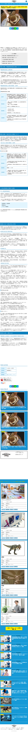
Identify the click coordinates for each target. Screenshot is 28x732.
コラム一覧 (18, 727)
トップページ (3, 727)
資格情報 (7, 509)
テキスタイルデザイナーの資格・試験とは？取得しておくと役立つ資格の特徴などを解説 (19, 683)
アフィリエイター (5, 614)
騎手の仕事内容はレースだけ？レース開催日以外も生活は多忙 (19, 708)
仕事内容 (15, 509)
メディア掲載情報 (16, 729)
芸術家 (2, 585)
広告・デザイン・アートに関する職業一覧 (14, 628)
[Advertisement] (14, 38)
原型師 (2, 557)
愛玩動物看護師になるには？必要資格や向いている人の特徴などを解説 (19, 663)
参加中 (21, 729)
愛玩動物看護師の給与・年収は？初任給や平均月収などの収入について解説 (19, 646)
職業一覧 (13, 727)
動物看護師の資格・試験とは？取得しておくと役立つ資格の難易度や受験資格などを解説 (19, 672)
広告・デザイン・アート (11, 374)
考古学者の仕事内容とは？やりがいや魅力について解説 (19, 700)
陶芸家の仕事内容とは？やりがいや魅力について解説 (12, 427)
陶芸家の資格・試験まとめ (7, 63)
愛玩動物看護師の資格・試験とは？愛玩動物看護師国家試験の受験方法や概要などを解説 (19, 638)
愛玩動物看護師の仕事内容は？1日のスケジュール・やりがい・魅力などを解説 (19, 654)
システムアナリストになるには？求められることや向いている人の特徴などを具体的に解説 (19, 717)
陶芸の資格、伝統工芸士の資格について (9, 57)
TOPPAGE (2, 3)
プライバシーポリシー (4, 729)
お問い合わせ (11, 729)
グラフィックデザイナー (6, 499)
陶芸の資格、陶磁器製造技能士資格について (10, 55)
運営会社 (22, 727)
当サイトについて (8, 727)
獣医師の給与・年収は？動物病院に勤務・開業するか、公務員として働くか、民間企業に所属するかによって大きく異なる (19, 691)
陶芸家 (6, 3)
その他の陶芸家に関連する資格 (8, 59)
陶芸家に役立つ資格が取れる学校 (8, 61)
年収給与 (11, 509)
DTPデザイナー (4, 528)
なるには (3, 509)
